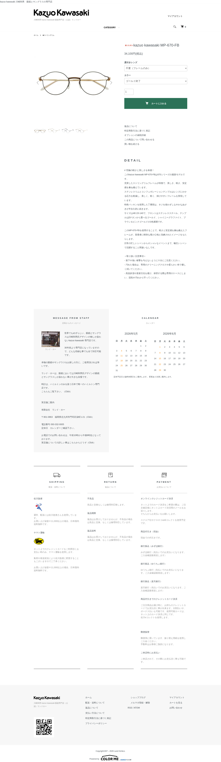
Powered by (110, 754)
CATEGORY (110, 27)
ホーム (36, 35)
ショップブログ (146, 697)
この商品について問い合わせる (139, 139)
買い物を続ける (131, 144)
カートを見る (178, 702)
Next (110, 83)
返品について (130, 126)
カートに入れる (155, 103)
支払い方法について (109, 713)
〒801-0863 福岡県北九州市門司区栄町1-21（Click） (67, 417)
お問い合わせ (178, 707)
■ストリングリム (51, 35)
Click (67, 391)
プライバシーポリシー (110, 723)
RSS (141, 707)
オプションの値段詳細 (135, 135)
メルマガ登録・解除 (148, 702)
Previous (38, 83)
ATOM (148, 707)
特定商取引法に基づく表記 (137, 130)
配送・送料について (109, 702)
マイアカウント (175, 16)
